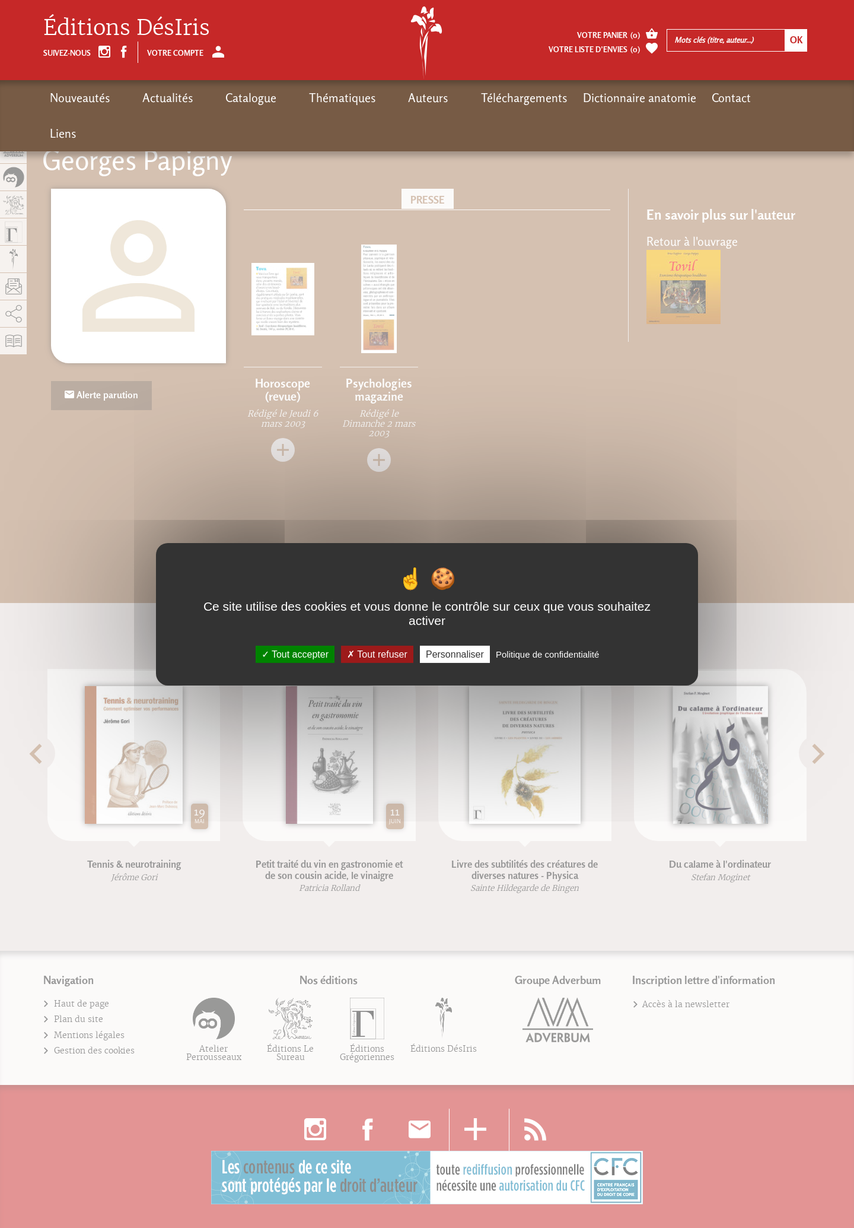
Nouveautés (80, 98)
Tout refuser (377, 654)
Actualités (151, 98)
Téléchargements (440, 98)
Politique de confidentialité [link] (547, 654)
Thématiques (292, 98)
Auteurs (361, 98)
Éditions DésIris (126, 27)
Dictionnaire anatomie (555, 98)
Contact (647, 98)
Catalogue (217, 98)
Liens (695, 98)
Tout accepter (295, 654)
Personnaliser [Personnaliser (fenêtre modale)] (455, 654)
